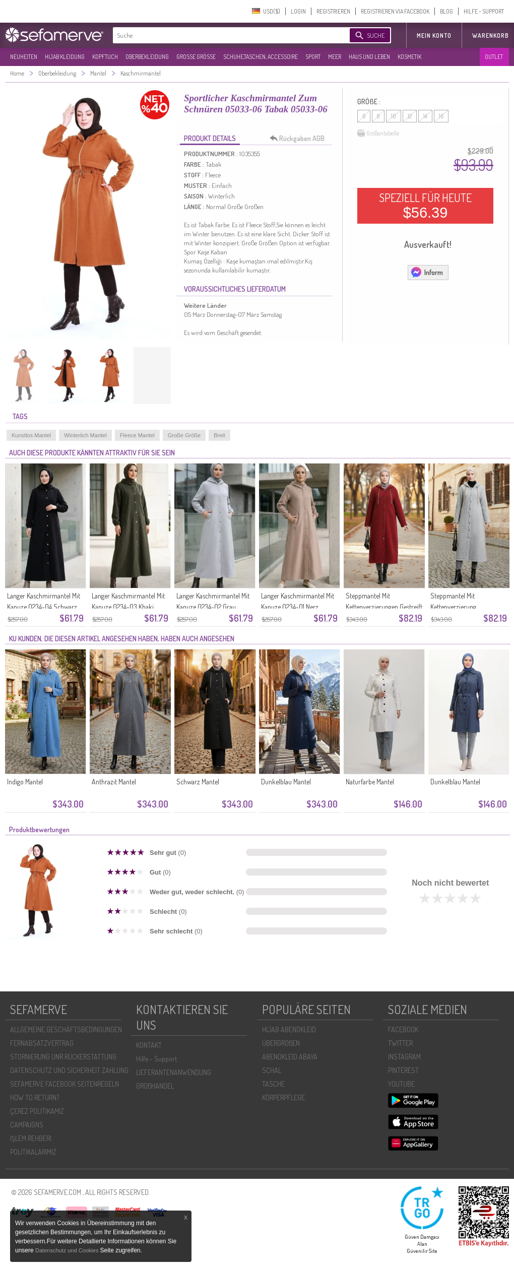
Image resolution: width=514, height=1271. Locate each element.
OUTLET (494, 56)
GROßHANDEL (155, 1086)
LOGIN (298, 11)
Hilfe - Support (156, 1058)
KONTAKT (149, 1045)
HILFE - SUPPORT (484, 11)
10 (393, 116)
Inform (426, 272)
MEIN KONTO (434, 35)
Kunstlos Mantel (31, 435)
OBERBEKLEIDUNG (147, 56)
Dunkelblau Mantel (286, 781)
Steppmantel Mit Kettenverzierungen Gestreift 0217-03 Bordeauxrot (384, 606)
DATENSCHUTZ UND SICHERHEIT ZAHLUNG (69, 1070)
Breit (219, 435)
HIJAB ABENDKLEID (289, 1029)
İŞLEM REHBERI (30, 1138)
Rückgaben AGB (300, 138)
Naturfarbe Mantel (370, 781)
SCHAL (271, 1070)
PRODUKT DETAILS (210, 138)
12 (410, 116)
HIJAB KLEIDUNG (65, 56)
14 (425, 116)
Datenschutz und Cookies (67, 1250)
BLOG (446, 11)
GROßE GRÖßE (196, 56)
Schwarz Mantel (197, 781)
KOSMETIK (409, 56)
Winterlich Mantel (85, 435)
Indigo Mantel (25, 781)
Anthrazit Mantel (114, 781)
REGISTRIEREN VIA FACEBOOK (395, 11)
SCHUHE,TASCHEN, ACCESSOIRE (260, 56)
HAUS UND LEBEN (369, 56)
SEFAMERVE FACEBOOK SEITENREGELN (64, 1084)
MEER (334, 56)
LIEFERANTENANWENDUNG (173, 1072)
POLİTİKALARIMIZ (33, 1152)
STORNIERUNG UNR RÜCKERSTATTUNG (63, 1056)
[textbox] (223, 35)
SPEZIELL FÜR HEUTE (425, 205)
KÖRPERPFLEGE (283, 1097)
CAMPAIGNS (26, 1124)
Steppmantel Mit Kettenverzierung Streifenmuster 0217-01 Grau (468, 606)
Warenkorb (490, 35)
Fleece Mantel (137, 435)
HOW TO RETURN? (34, 1097)
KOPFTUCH (105, 56)
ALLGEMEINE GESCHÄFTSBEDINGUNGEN (66, 1029)
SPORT (312, 56)
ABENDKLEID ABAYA (289, 1056)
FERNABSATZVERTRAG (42, 1043)
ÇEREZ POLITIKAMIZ (37, 1111)
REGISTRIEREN (333, 11)
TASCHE (273, 1084)
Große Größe (184, 435)
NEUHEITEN (23, 56)
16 (441, 116)
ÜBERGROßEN (281, 1043)
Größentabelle (378, 133)
